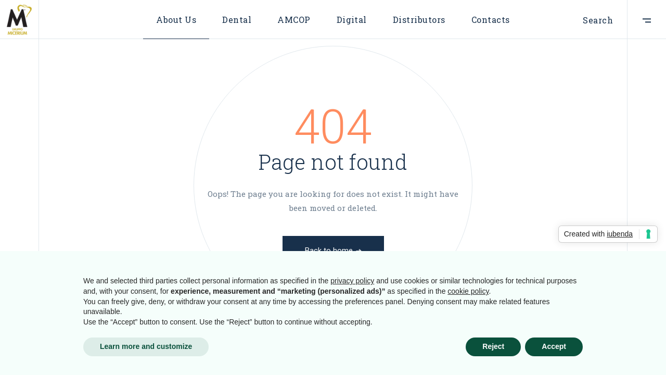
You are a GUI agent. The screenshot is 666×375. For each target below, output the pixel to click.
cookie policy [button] (468, 291)
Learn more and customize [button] (146, 346)
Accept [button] (554, 346)
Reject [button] (493, 346)
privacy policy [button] (352, 281)
